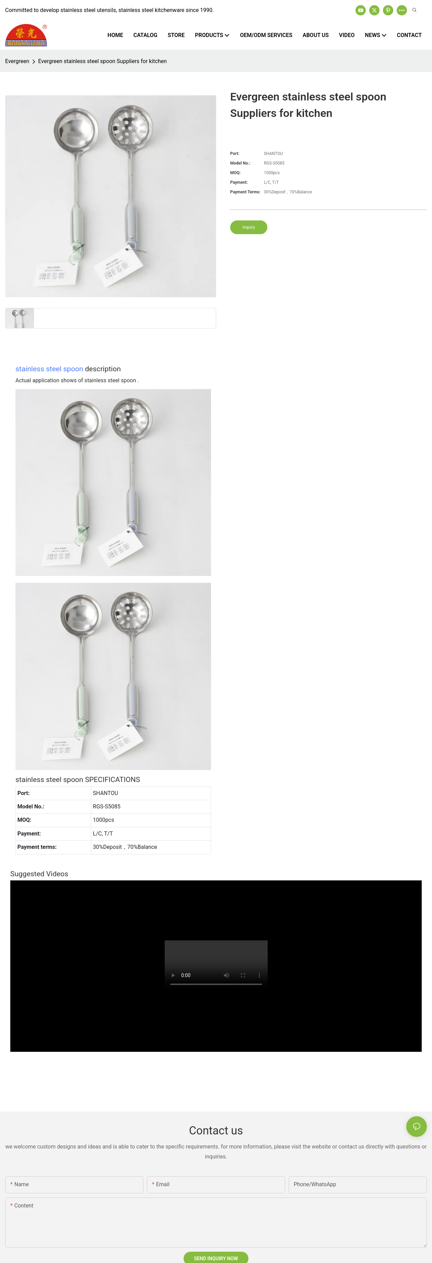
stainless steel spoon (49, 369)
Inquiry (249, 227)
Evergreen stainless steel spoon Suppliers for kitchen (102, 61)
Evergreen (17, 61)
